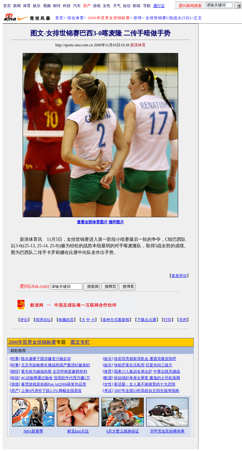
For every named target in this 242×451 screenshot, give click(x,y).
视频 (47, 6)
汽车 (77, 6)
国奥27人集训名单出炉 (133, 371)
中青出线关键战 (166, 371)
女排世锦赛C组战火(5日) (168, 18)
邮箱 (136, 6)
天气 (117, 6)
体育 (27, 6)
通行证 (159, 6)
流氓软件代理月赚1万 (72, 378)
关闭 (183, 319)
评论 (24, 319)
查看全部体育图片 (92, 222)
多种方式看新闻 (115, 319)
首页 (7, 6)
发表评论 (179, 275)
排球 (137, 18)
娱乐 (37, 6)
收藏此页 (66, 319)
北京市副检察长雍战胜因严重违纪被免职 (55, 365)
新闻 (17, 6)
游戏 (97, 6)
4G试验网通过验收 (37, 378)
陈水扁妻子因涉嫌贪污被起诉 (46, 358)
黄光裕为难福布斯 (36, 371)
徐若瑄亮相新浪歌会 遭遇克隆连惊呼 (145, 358)
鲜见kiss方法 (78, 431)
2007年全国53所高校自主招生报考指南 (146, 390)
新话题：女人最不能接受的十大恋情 (144, 384)
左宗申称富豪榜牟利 (70, 371)
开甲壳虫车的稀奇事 (167, 431)
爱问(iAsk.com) (34, 286)
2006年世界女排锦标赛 (32, 342)
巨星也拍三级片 (159, 365)
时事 (15, 358)
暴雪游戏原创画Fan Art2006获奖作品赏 (53, 384)
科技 (67, 6)
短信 (127, 6)
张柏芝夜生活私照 (129, 365)
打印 (167, 319)
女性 (106, 6)
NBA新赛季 (33, 431)
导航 (147, 6)
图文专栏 (80, 342)
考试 (108, 390)
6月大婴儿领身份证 (122, 431)
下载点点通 (146, 319)
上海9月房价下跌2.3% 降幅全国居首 (51, 390)
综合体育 (75, 18)
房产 (15, 390)
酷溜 (108, 378)
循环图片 (116, 222)
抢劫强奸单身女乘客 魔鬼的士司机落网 (147, 378)
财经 (57, 6)
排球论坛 (43, 319)
